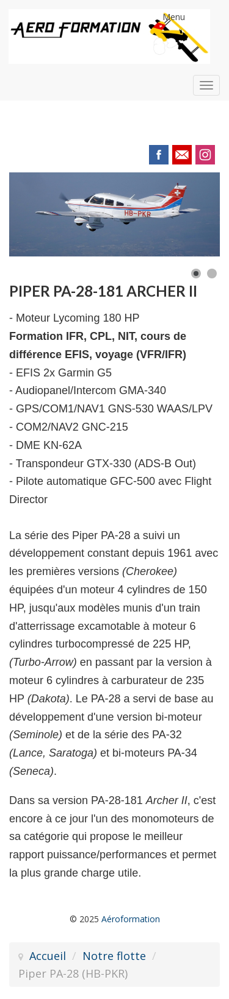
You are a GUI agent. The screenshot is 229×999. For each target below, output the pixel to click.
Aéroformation (130, 919)
